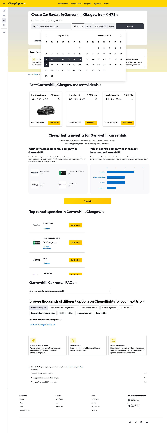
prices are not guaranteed (75, 367)
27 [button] (68, 70)
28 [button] (74, 70)
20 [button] (68, 65)
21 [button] (74, 65)
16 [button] (46, 65)
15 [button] (80, 59)
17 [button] (52, 65)
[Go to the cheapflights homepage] (17, 3)
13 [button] (69, 59)
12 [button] (63, 59)
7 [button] (74, 54)
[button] (3, 3)
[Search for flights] (4, 10)
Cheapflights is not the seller (89, 373)
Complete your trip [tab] (84, 313)
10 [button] (52, 59)
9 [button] (46, 59)
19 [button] (63, 65)
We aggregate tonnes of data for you (89, 377)
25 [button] (57, 70)
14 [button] (74, 59)
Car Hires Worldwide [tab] (90, 308)
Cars (29, 74)
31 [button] (52, 76)
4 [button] (57, 54)
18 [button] (57, 65)
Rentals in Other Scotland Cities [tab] (43, 313)
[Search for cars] (4, 20)
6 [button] (68, 54)
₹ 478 (110, 14)
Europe (36, 74)
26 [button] (63, 70)
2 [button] (46, 54)
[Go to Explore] (4, 25)
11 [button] (57, 59)
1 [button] (79, 48)
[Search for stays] (4, 15)
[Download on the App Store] (134, 406)
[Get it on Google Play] (134, 400)
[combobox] (37, 21)
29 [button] (80, 70)
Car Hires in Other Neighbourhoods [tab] (64, 308)
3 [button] (51, 54)
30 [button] (46, 76)
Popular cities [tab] (101, 313)
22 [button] (80, 65)
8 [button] (79, 54)
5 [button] (63, 54)
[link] (87, 201)
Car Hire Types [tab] (126, 308)
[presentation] (117, 15)
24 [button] (52, 70)
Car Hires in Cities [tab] (65, 313)
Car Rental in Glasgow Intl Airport (42, 325)
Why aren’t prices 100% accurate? (89, 382)
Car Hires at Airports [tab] (38, 308)
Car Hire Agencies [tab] (109, 308)
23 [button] (46, 70)
